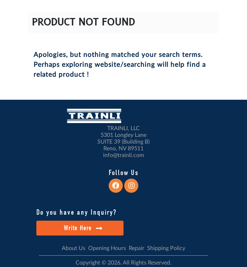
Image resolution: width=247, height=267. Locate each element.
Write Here (83, 228)
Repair (136, 248)
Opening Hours (107, 248)
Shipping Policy (166, 248)
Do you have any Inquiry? (76, 212)
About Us (73, 248)
